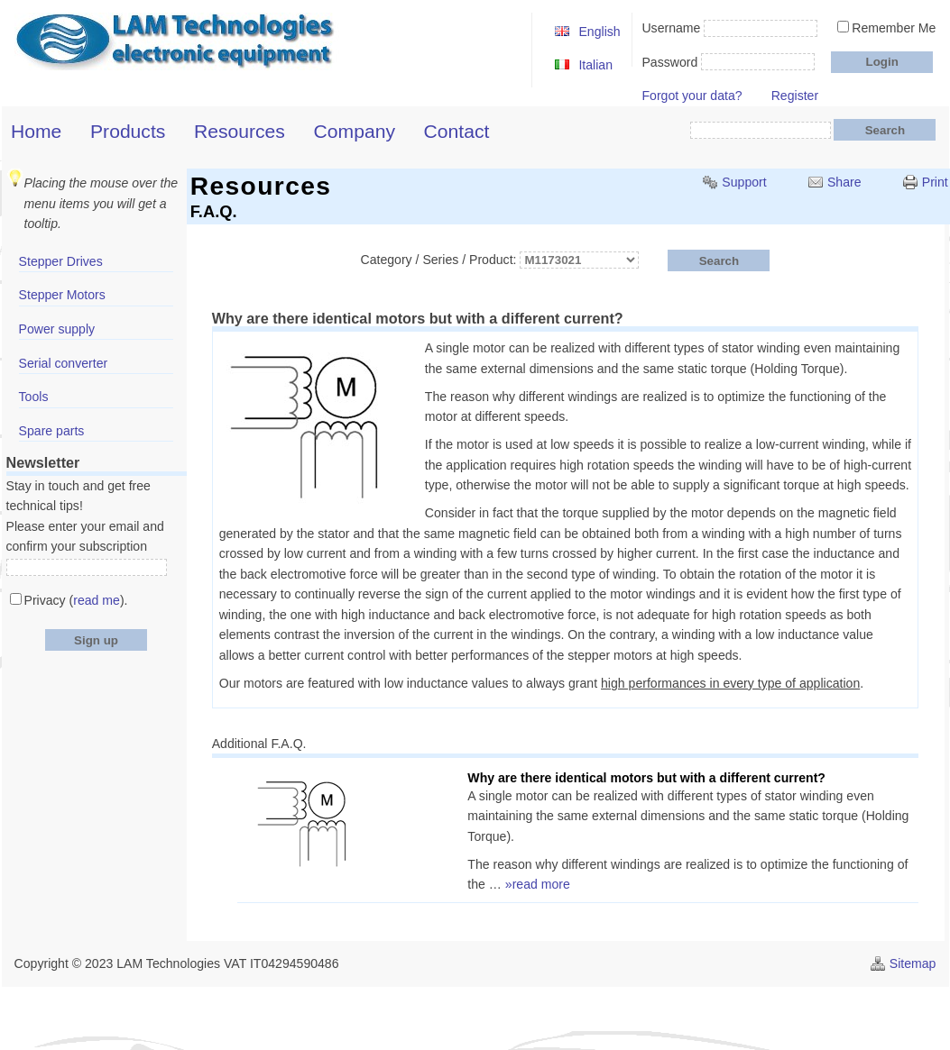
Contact (457, 131)
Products (127, 131)
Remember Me (894, 28)
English (599, 31)
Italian (595, 65)
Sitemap (913, 963)
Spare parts (52, 431)
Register (794, 95)
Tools (34, 396)
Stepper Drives (61, 261)
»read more (537, 884)
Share (844, 182)
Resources (239, 131)
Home (36, 131)
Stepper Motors (62, 295)
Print (935, 182)
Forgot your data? (691, 95)
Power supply (57, 329)
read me (96, 600)
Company (354, 131)
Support (744, 182)
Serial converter (63, 363)
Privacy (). (76, 600)
